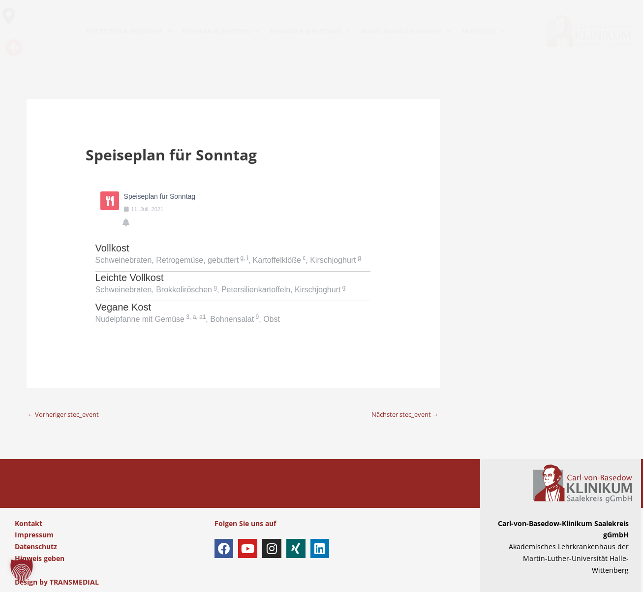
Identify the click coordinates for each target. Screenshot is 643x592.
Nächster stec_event (401, 414)
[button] (21, 570)
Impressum (34, 535)
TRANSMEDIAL (74, 582)
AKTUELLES (483, 31)
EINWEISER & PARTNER (310, 31)
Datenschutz (36, 547)
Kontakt (28, 523)
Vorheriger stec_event (68, 414)
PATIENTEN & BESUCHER (129, 31)
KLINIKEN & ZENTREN (221, 31)
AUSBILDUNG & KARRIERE (406, 31)
